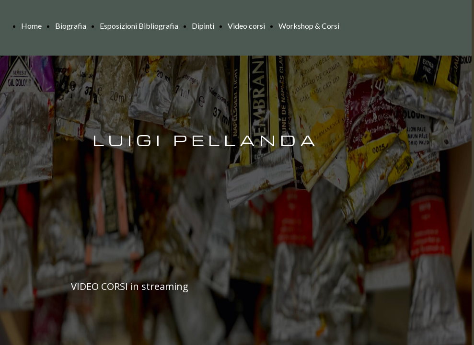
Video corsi (246, 25)
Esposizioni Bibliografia (139, 25)
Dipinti (203, 25)
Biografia (70, 25)
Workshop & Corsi (308, 25)
